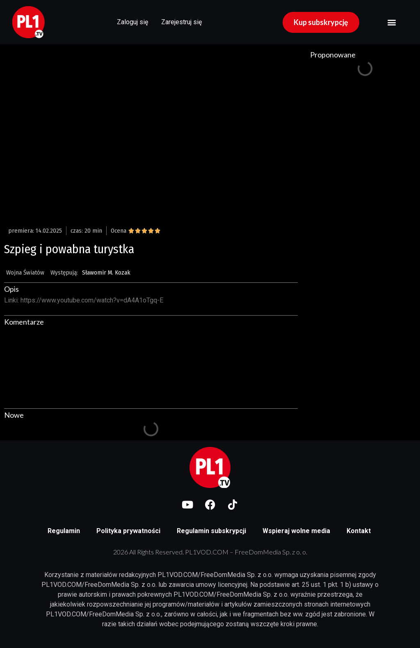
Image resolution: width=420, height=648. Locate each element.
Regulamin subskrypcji (211, 531)
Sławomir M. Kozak (106, 272)
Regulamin (64, 531)
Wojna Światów (25, 272)
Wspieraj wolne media (296, 531)
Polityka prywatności (128, 531)
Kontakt (359, 531)
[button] (391, 22)
